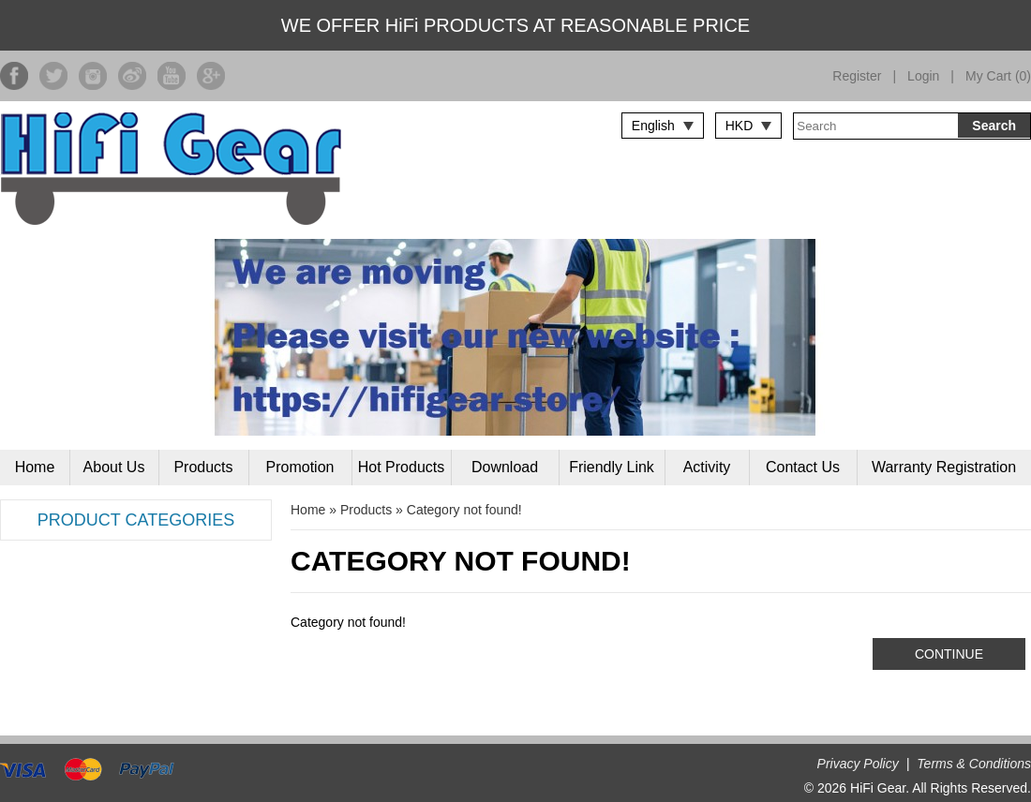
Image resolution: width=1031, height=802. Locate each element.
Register (856, 75)
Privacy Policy (858, 763)
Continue (949, 653)
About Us (114, 467)
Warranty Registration (944, 467)
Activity (707, 467)
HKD (739, 125)
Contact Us (803, 467)
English (653, 125)
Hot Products (401, 467)
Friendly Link (611, 467)
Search (994, 125)
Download (504, 467)
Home (35, 467)
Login (923, 75)
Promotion (300, 467)
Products (202, 467)
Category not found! (464, 509)
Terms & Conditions (974, 763)
